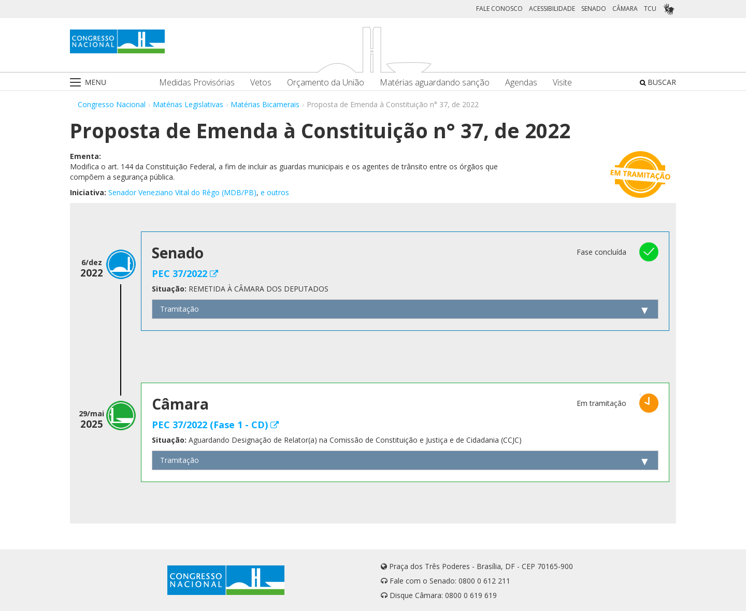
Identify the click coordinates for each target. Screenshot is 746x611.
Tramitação (179, 309)
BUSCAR (658, 82)
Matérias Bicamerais (265, 104)
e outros (275, 192)
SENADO (593, 8)
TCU (650, 8)
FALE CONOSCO (499, 8)
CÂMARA (625, 8)
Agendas (521, 82)
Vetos (260, 82)
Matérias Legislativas (188, 104)
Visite (562, 82)
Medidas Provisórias (197, 82)
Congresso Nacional (112, 104)
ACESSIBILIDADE (552, 8)
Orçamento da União (325, 82)
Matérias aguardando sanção (435, 82)
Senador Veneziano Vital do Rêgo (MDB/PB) (182, 192)
